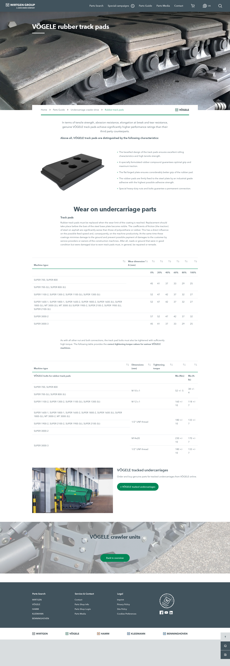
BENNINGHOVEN (40, 618)
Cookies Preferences (126, 613)
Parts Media (163, 5)
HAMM (35, 609)
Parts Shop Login (83, 609)
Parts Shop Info (82, 604)
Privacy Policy (123, 604)
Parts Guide (145, 5)
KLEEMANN (37, 613)
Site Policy (122, 609)
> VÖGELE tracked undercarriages (137, 486)
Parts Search (96, 5)
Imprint (120, 599)
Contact (178, 5)
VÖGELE (36, 604)
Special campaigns (121, 6)
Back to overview (115, 558)
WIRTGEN (37, 599)
